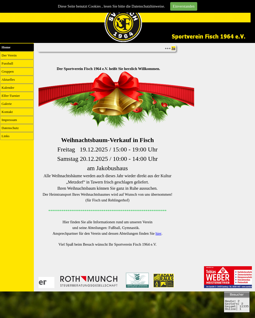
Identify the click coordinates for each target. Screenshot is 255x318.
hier (159, 233)
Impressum (9, 120)
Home (6, 47)
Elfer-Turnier (11, 96)
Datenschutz (10, 128)
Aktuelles (8, 79)
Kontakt (7, 112)
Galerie (7, 104)
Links (5, 136)
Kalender (8, 88)
